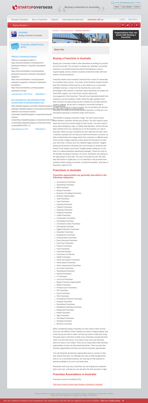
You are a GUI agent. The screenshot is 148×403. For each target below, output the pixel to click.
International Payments (73, 19)
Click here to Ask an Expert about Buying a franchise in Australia (77, 384)
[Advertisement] (29, 149)
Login (122, 20)
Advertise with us (95, 19)
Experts (54, 19)
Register (132, 20)
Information (132, 25)
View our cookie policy (110, 401)
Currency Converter (137, 25)
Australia (55, 30)
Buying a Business (67, 30)
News (117, 7)
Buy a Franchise (39, 19)
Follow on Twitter (128, 2)
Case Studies (126, 7)
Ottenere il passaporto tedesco (24, 56)
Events (137, 7)
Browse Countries (20, 19)
